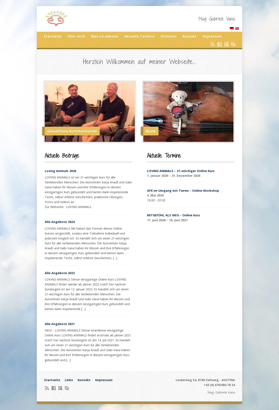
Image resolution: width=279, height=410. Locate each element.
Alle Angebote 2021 (60, 324)
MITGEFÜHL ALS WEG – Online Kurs (173, 215)
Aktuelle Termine (139, 36)
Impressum (212, 36)
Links (69, 380)
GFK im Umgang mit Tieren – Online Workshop (183, 191)
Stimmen (168, 36)
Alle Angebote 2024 (60, 222)
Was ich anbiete (104, 36)
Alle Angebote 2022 (60, 273)
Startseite (52, 36)
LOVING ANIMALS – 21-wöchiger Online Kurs (181, 171)
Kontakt (189, 36)
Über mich (76, 36)
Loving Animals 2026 (60, 171)
